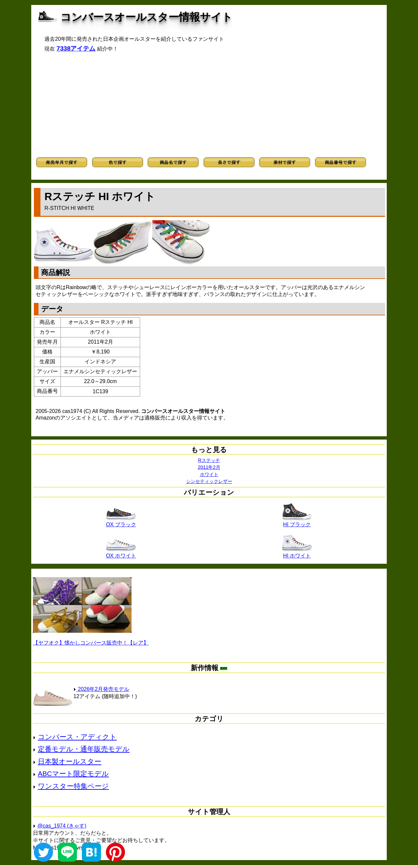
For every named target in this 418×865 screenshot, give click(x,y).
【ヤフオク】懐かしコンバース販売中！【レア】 (91, 643)
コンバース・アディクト (77, 736)
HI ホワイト (297, 553)
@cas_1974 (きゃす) (61, 826)
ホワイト (209, 474)
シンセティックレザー (209, 481)
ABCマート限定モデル (73, 773)
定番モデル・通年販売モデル (84, 749)
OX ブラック (121, 522)
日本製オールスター (69, 761)
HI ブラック (297, 522)
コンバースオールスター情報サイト (147, 17)
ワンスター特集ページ (73, 786)
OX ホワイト (121, 553)
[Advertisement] (209, 105)
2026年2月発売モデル (101, 689)
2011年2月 (209, 467)
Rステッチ (209, 460)
